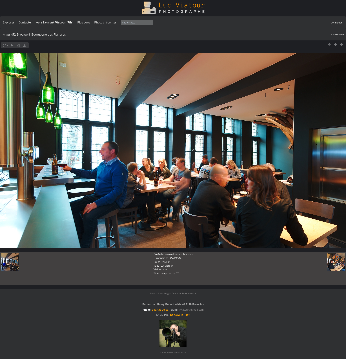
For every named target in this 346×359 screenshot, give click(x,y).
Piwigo (166, 293)
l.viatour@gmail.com (191, 309)
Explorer (8, 22)
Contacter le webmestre (184, 293)
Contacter (25, 22)
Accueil (6, 34)
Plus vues (83, 22)
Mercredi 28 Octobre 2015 (178, 254)
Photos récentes (105, 22)
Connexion (337, 22)
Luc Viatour (167, 265)
